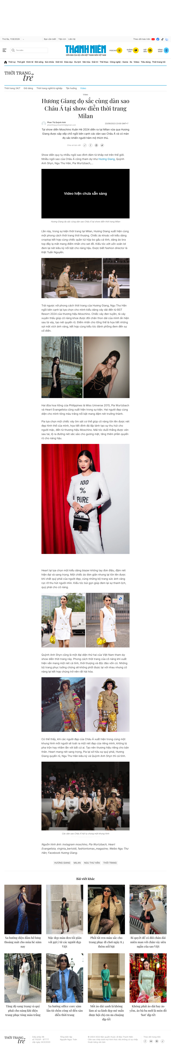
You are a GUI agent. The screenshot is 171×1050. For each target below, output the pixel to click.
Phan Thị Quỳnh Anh (56, 122)
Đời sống (39, 62)
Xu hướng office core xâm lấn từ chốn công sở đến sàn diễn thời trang (65, 1010)
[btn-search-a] (13, 50)
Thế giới (21, 62)
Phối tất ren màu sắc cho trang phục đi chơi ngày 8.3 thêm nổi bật (106, 942)
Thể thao (104, 62)
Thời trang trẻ (158, 62)
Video (136, 62)
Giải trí (95, 62)
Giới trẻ (59, 62)
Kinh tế (29, 62)
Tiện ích (62, 39)
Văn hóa (86, 62)
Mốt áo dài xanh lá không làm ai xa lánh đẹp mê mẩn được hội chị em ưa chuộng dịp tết (106, 1012)
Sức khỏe (49, 62)
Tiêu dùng (146, 62)
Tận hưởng (71, 88)
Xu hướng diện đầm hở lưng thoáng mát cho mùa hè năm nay (22, 942)
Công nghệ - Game (119, 62)
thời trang (110, 862)
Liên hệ (71, 39)
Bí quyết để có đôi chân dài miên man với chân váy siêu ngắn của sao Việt (148, 942)
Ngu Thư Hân (92, 862)
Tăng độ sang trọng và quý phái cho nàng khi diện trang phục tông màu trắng (22, 1010)
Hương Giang (107, 159)
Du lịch (77, 62)
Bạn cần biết (50, 39)
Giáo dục (68, 62)
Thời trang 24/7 (12, 88)
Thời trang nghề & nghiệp (49, 88)
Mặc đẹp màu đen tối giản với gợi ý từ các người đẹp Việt (64, 942)
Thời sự (12, 62)
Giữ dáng (28, 88)
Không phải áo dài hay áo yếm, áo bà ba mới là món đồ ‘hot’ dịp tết (148, 1010)
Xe (131, 62)
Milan (77, 862)
